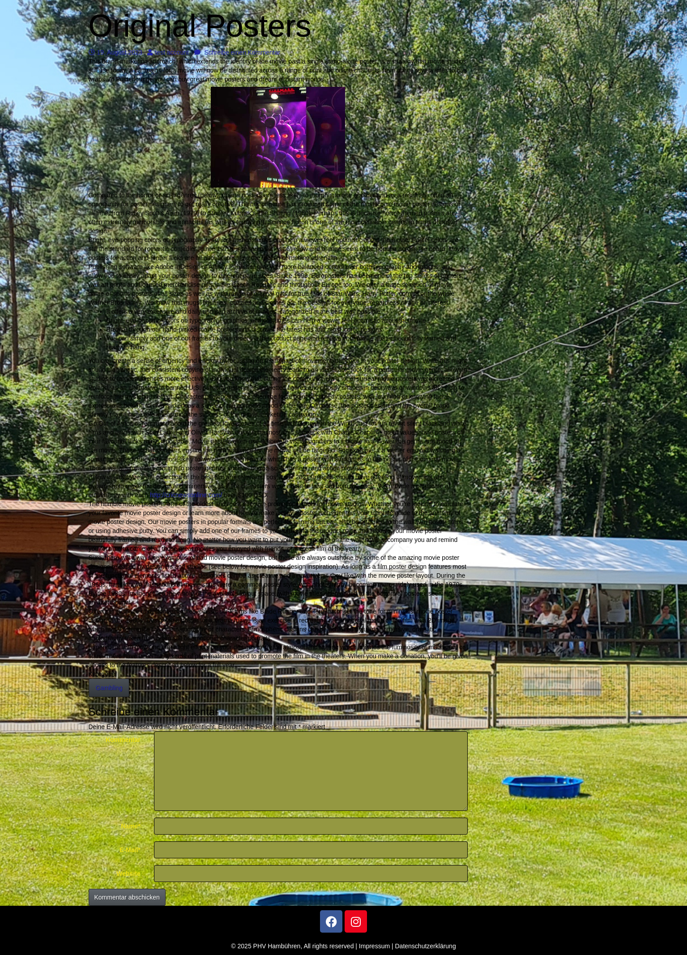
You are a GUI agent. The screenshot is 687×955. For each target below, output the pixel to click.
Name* (131, 826)
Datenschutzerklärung (425, 946)
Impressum (374, 946)
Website (128, 873)
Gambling (109, 687)
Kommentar (123, 739)
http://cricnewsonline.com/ (186, 495)
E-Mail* (130, 849)
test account (168, 52)
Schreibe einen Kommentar (237, 52)
